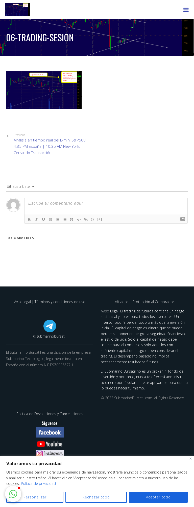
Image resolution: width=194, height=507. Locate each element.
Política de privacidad (38, 483)
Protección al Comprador (153, 301)
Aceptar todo (158, 497)
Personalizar (34, 497)
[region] (97, 481)
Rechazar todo (96, 497)
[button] (13, 494)
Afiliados (122, 301)
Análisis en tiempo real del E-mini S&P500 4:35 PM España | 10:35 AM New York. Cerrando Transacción (53, 144)
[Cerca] (190, 458)
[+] (99, 219)
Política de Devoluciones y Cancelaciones (49, 413)
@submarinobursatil (49, 336)
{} (92, 219)
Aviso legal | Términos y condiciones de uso (49, 301)
